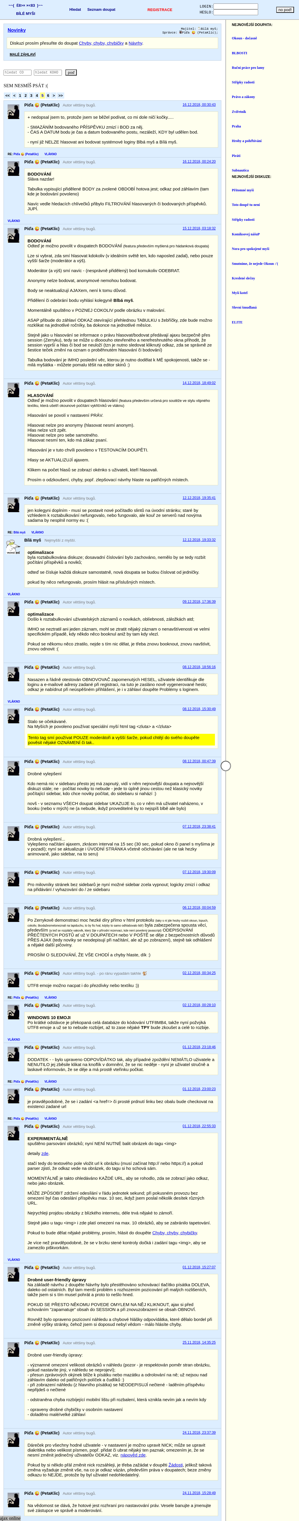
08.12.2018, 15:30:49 (266, 676)
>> (60, 96)
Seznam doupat (97, 9)
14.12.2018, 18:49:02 (266, 365)
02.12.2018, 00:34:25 (266, 915)
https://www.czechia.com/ (219, 1510)
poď (88, 73)
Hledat (71, 9)
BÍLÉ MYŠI (24, 13)
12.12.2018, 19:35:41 (266, 479)
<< (7, 96)
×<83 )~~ (33, 5)
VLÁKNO (50, 155)
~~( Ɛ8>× (15, 5)
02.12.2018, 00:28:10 (266, 947)
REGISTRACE (152, 10)
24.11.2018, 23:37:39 (266, 1340)
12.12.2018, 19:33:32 (266, 516)
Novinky (17, 30)
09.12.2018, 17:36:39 (266, 573)
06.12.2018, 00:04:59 (266, 859)
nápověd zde (237, 1356)
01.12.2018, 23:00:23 (266, 1026)
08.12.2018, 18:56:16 (266, 634)
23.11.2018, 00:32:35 (266, 1426)
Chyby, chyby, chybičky (101, 44)
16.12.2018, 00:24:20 (266, 163)
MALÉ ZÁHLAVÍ (22, 56)
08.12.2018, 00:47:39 (266, 723)
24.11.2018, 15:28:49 (266, 1390)
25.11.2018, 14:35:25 (266, 1255)
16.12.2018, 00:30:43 (266, 106)
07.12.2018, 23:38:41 (266, 783)
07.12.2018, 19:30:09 (266, 824)
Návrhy (135, 44)
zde (44, 1085)
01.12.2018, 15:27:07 (266, 1184)
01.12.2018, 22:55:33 (266, 1058)
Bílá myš (275, 29)
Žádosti (175, 1366)
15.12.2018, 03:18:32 (266, 220)
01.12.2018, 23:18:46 (266, 989)
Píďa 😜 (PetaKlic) (265, 33)
